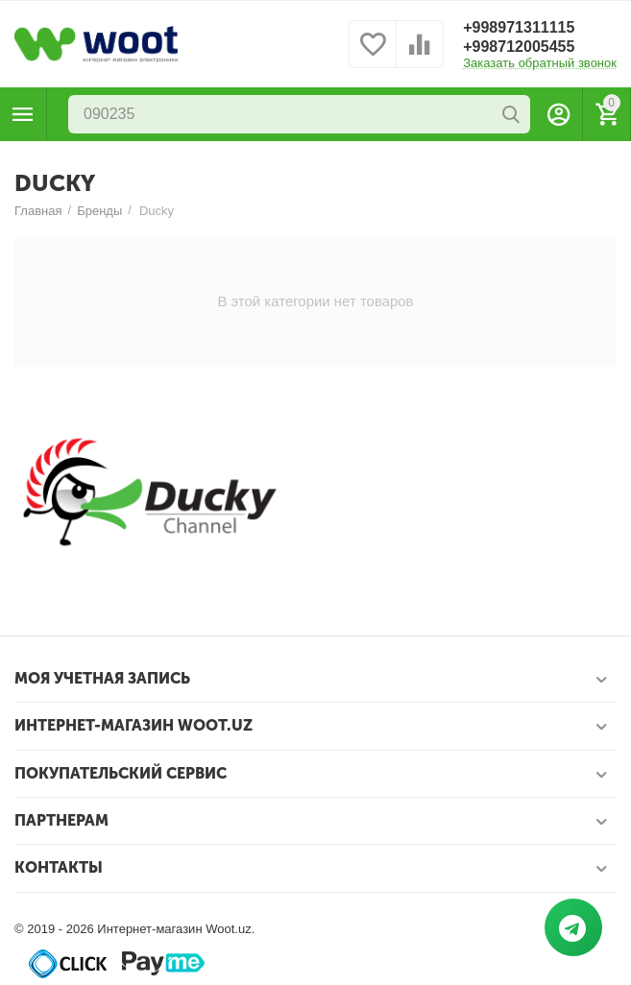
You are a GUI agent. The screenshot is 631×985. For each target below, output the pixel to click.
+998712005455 (518, 46)
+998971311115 (518, 27)
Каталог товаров (23, 114)
